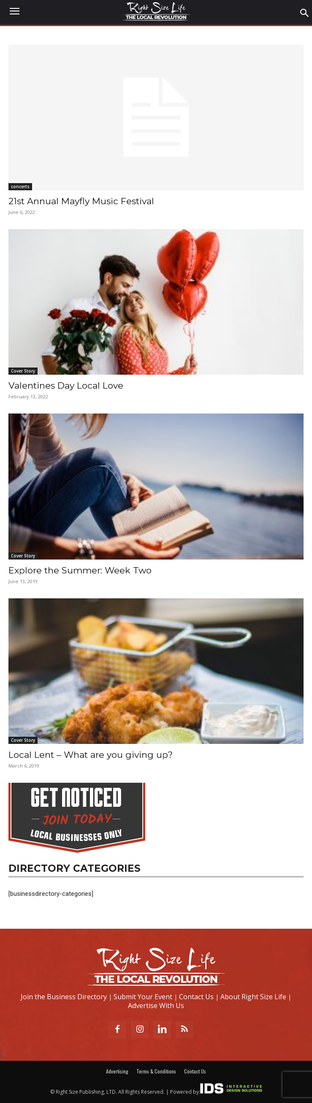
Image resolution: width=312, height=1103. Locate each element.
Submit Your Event (143, 996)
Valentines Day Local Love (65, 385)
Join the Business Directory (64, 996)
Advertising (117, 1071)
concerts (20, 186)
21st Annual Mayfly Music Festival (81, 201)
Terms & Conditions (156, 1071)
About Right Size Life (253, 996)
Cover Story (23, 371)
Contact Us (196, 996)
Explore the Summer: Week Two (80, 570)
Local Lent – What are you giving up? (90, 754)
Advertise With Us (156, 1005)
